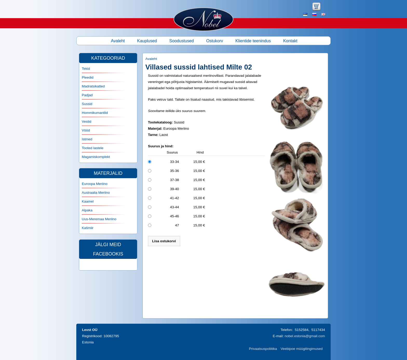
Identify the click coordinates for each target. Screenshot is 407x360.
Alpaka (87, 210)
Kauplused (147, 40)
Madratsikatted (93, 86)
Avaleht (118, 40)
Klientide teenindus (253, 40)
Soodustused (181, 40)
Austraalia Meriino (96, 193)
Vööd (86, 130)
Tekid (86, 69)
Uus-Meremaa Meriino (99, 219)
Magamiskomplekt (96, 157)
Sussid (87, 104)
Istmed (87, 139)
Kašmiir (87, 228)
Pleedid (87, 77)
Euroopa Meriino (94, 184)
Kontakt (290, 40)
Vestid (86, 121)
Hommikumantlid (95, 113)
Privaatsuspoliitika (263, 349)
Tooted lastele (92, 148)
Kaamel (88, 201)
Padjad (87, 95)
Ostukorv (214, 40)
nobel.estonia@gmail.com (304, 336)
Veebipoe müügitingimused (302, 349)
